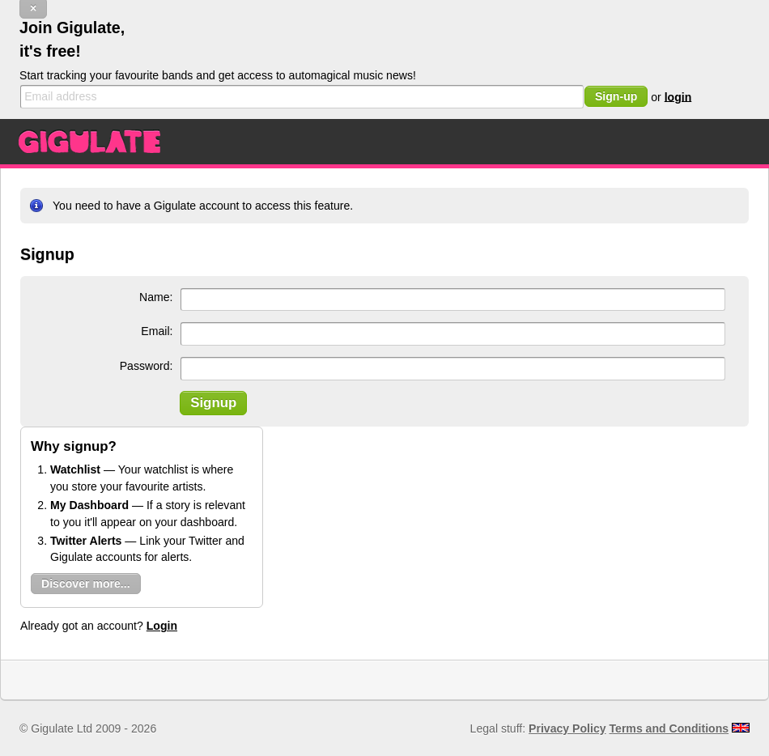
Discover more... (85, 583)
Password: (146, 365)
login (678, 96)
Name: (155, 297)
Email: (156, 331)
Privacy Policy (567, 728)
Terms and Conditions (669, 728)
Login (162, 625)
